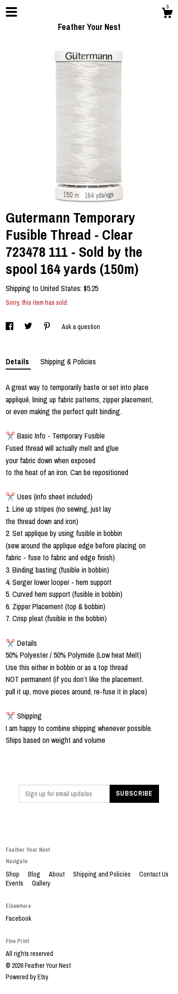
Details (18, 361)
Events (15, 883)
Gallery (41, 883)
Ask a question (81, 326)
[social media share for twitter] (29, 326)
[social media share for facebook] (10, 326)
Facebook (18, 918)
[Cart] (167, 14)
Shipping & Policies (68, 361)
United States (60, 288)
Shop (13, 874)
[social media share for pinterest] (47, 326)
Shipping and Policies (102, 874)
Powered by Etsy (27, 977)
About (57, 874)
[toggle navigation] (11, 12)
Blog (35, 874)
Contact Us (154, 874)
